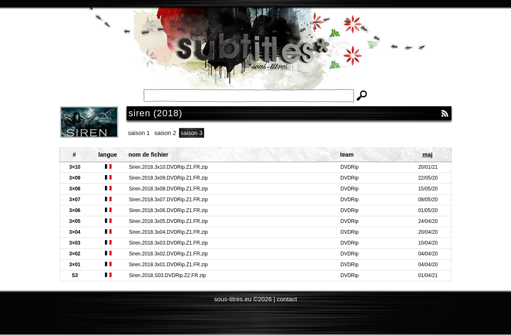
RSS (445, 113)
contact (287, 298)
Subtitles (256, 54)
